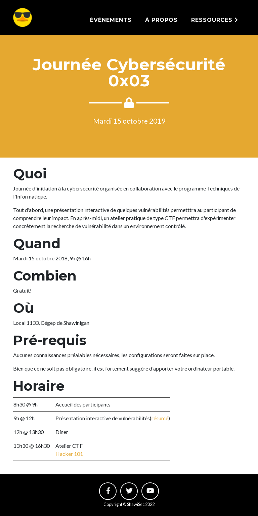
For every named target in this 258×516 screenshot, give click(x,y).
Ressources (214, 20)
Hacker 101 (69, 453)
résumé (160, 418)
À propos (161, 20)
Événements (111, 20)
